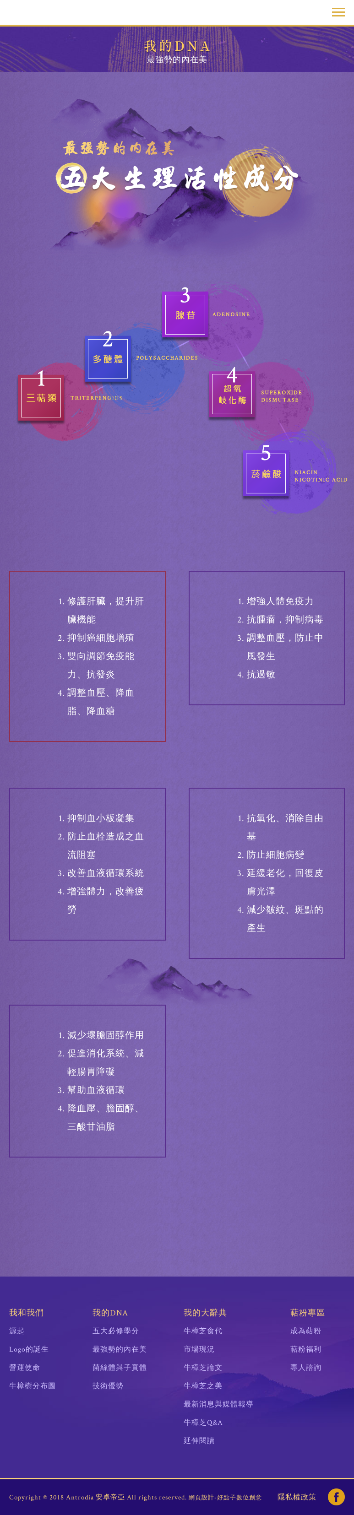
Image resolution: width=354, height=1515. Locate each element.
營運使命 (24, 1368)
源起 (17, 1331)
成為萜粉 (305, 1331)
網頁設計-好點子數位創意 (225, 1498)
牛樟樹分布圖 (32, 1386)
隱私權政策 (297, 1497)
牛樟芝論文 (203, 1368)
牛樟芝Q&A (203, 1423)
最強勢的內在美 (120, 1349)
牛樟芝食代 (203, 1331)
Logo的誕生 (29, 1349)
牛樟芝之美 (203, 1386)
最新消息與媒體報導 (219, 1404)
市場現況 (199, 1349)
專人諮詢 (305, 1368)
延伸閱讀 (199, 1441)
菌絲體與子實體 (120, 1368)
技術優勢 (108, 1386)
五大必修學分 (116, 1331)
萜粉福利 (305, 1349)
